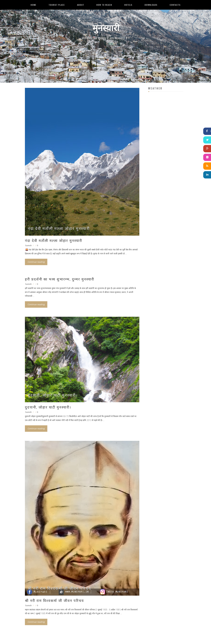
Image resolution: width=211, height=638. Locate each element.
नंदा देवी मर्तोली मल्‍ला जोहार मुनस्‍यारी (59, 228)
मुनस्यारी (105, 27)
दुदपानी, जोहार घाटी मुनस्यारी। (53, 395)
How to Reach (104, 5)
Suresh (28, 245)
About (80, 5)
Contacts (175, 5)
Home (33, 5)
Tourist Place (57, 5)
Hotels (128, 5)
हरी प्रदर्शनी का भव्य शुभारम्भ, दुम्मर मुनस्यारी (59, 279)
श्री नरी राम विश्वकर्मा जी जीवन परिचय (59, 588)
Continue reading (36, 261)
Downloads (151, 5)
